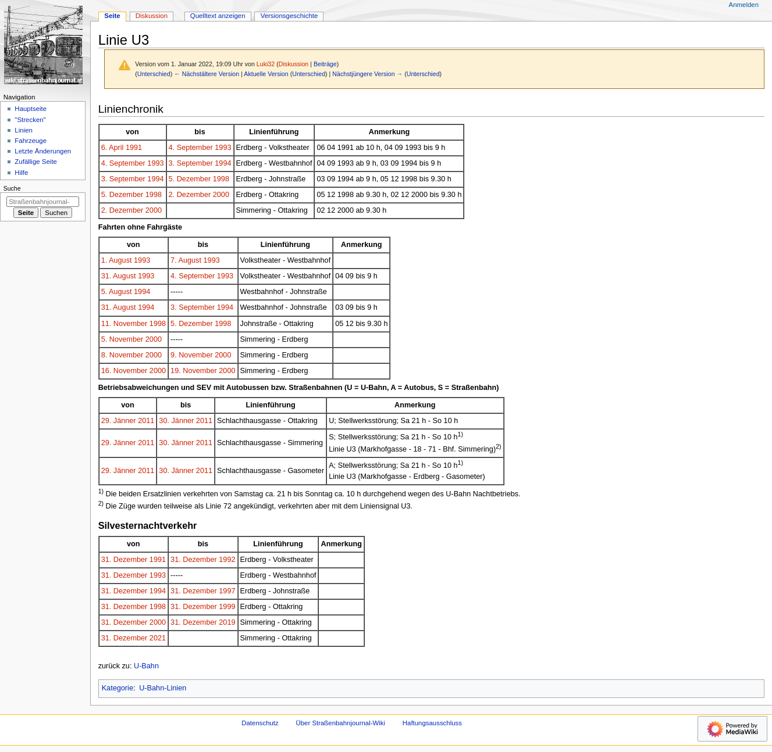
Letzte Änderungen (43, 151)
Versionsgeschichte (289, 15)
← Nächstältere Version (206, 73)
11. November (124, 324)
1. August (116, 260)
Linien (24, 130)
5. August (116, 292)
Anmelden (744, 4)
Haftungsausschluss (432, 722)
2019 (227, 622)
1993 (223, 148)
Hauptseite (31, 108)
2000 (221, 195)
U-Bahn (146, 666)
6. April (112, 148)
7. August (185, 260)
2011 (146, 421)
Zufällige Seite (36, 161)
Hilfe (21, 172)
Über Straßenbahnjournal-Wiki (340, 722)
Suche (12, 188)
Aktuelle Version (266, 73)
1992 (227, 560)
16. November (124, 371)
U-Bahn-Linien (162, 688)
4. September (191, 148)
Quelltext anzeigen (218, 15)
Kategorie (117, 688)
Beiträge (325, 63)
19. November (193, 371)
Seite (112, 15)
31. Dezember (124, 560)
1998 (221, 179)
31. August (118, 276)
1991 (134, 148)
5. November (122, 339)
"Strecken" (30, 119)
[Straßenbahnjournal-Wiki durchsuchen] (42, 201)
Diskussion (294, 63)
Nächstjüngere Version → (367, 73)
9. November (191, 355)
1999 (227, 607)
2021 (158, 638)
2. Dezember (190, 195)
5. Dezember (190, 179)
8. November (122, 355)
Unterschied (153, 73)
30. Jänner (176, 421)
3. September (191, 163)
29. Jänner (118, 421)
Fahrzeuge (31, 140)
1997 (227, 591)
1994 (223, 163)
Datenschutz (260, 722)
